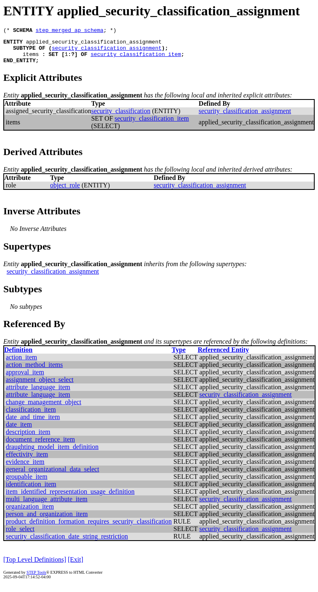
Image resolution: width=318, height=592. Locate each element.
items (31, 59)
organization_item (30, 512)
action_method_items (34, 370)
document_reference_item (40, 445)
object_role (65, 191)
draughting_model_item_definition (52, 452)
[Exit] (75, 565)
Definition (18, 355)
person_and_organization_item (47, 520)
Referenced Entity (223, 355)
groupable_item (26, 482)
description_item (28, 438)
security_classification (120, 117)
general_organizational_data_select (52, 475)
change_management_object (43, 408)
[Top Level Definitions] (34, 565)
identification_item (31, 490)
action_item (21, 363)
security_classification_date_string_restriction (67, 542)
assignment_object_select (40, 385)
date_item (19, 430)
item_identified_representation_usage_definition (70, 497)
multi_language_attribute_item (46, 505)
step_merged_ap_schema (70, 31)
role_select (20, 535)
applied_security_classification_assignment (94, 44)
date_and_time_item (33, 423)
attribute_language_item (38, 393)
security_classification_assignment (106, 51)
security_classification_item (136, 59)
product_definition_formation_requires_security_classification (89, 527)
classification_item (31, 415)
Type (179, 355)
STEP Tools (36, 578)
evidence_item (25, 467)
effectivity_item (27, 460)
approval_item (25, 378)
